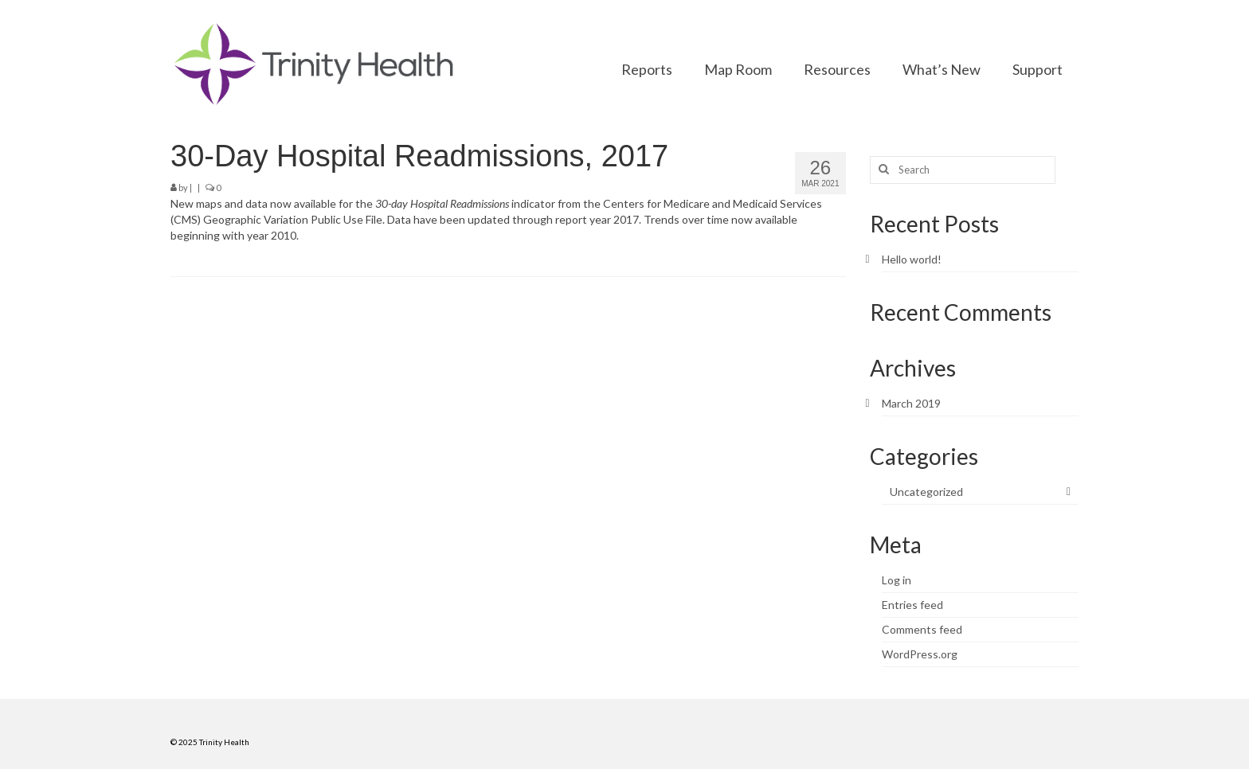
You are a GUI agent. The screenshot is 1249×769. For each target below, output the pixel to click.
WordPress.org (919, 654)
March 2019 (911, 403)
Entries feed (912, 604)
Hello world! (912, 259)
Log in (896, 580)
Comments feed (922, 629)
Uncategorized (926, 491)
